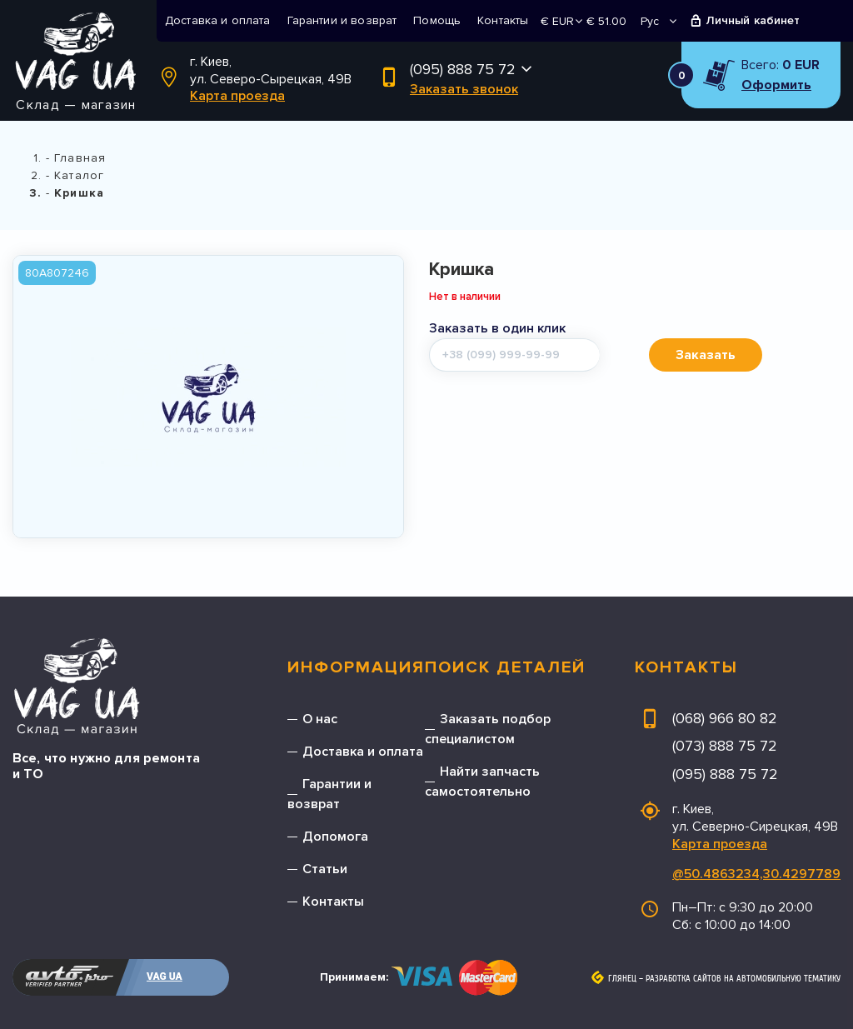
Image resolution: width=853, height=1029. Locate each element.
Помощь (437, 20)
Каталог (79, 175)
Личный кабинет (753, 20)
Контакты (502, 20)
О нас (319, 719)
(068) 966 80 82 (724, 718)
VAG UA (164, 976)
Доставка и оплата (218, 20)
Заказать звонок (464, 89)
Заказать (706, 355)
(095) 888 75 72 (463, 69)
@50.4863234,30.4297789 (756, 874)
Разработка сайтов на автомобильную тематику (743, 979)
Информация (356, 667)
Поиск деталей (505, 667)
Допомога (335, 836)
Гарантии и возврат (342, 20)
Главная (80, 158)
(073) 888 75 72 (724, 746)
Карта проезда (237, 95)
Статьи (324, 869)
